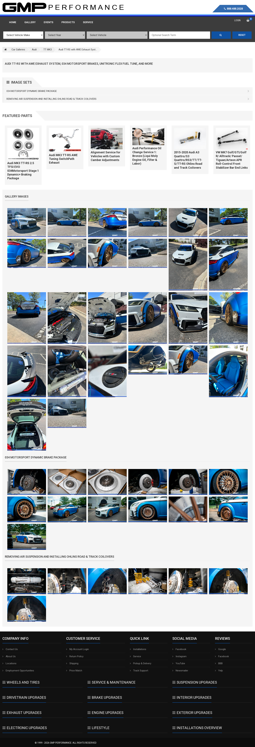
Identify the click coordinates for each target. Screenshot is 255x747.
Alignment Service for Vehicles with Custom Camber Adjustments (105, 156)
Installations (138, 649)
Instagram (179, 656)
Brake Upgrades (104, 698)
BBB (219, 663)
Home (12, 22)
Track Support (139, 670)
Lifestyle (98, 728)
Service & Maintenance (111, 682)
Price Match (74, 670)
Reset (242, 35)
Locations (9, 663)
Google (220, 649)
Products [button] (68, 22)
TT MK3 (47, 49)
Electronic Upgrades (24, 728)
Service (135, 656)
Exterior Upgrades (192, 713)
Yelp (219, 670)
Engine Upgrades (105, 713)
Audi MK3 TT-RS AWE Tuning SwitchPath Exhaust (63, 158)
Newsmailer (180, 670)
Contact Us (10, 649)
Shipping (72, 663)
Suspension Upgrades (194, 682)
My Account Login (77, 649)
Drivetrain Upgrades (24, 698)
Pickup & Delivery (140, 663)
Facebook (179, 649)
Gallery (30, 22)
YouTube (178, 663)
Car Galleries (18, 49)
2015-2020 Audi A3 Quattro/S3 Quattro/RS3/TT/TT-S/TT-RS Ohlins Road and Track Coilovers (188, 160)
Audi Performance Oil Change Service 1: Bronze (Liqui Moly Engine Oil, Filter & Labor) (146, 155)
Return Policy (74, 656)
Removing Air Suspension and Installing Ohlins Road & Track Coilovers (128, 98)
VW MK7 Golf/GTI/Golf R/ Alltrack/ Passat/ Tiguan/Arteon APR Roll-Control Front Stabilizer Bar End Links (232, 160)
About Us (9, 656)
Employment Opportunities (18, 670)
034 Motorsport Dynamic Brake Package (128, 91)
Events (48, 22)
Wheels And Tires (21, 682)
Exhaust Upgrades (21, 713)
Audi (34, 49)
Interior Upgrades (191, 698)
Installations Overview (197, 728)
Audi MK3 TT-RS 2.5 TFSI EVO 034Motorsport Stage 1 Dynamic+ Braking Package (23, 170)
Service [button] (88, 22)
